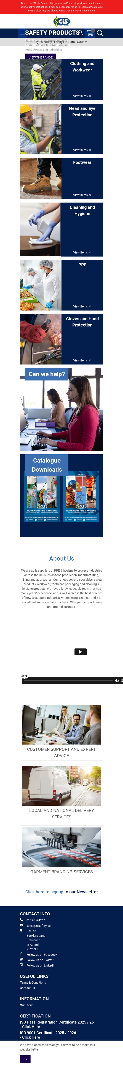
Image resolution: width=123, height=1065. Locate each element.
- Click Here (30, 1027)
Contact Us (27, 988)
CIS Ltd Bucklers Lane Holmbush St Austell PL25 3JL (32, 940)
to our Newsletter (81, 891)
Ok (25, 1059)
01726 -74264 (32, 920)
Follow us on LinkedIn (37, 965)
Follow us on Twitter (36, 960)
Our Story (26, 1005)
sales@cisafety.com (36, 925)
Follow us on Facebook (38, 954)
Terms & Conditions (33, 982)
